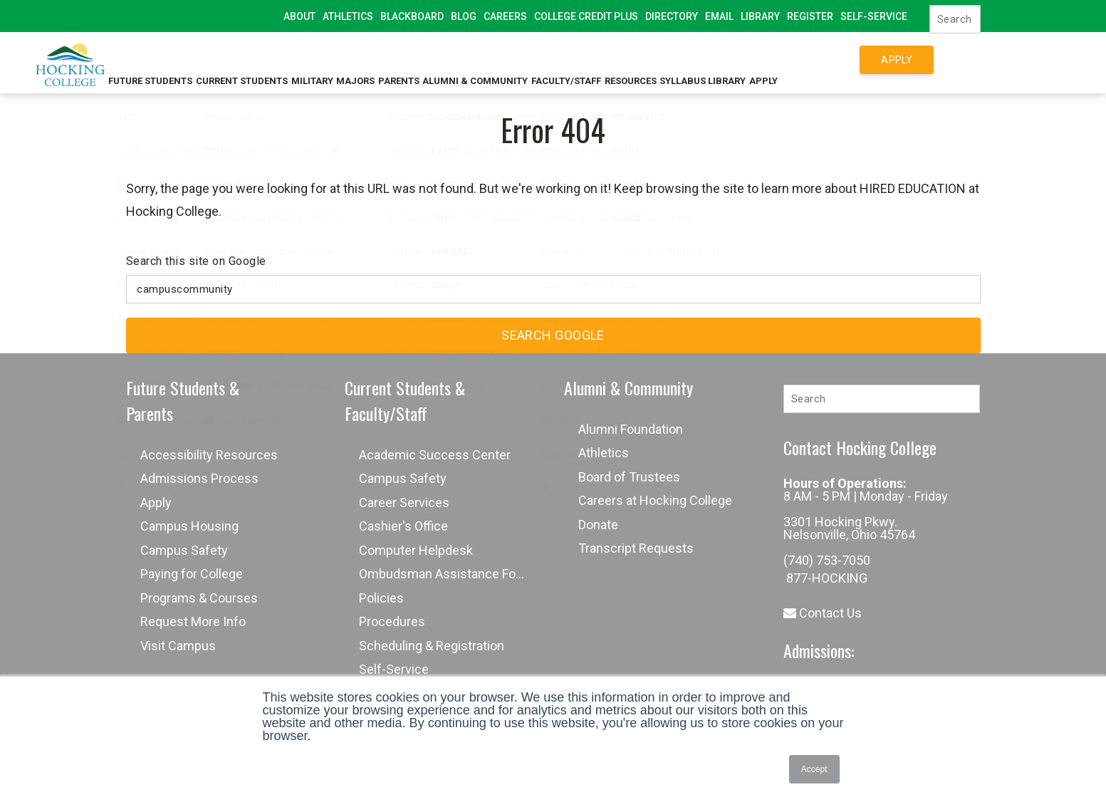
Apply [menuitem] (156, 502)
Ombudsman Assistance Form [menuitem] (445, 573)
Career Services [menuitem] (404, 502)
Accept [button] (814, 769)
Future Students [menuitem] (149, 59)
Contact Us (822, 612)
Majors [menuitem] (386, 59)
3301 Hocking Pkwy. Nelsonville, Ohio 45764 (849, 528)
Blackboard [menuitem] (412, 16)
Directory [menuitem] (671, 16)
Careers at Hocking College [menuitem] (655, 500)
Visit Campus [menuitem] (178, 645)
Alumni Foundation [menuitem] (630, 429)
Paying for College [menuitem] (191, 573)
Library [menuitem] (760, 16)
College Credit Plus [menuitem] (586, 16)
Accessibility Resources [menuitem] (209, 454)
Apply (896, 60)
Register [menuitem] (810, 16)
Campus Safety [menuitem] (184, 550)
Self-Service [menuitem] (873, 16)
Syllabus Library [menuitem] (789, 59)
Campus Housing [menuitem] (189, 526)
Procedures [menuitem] (392, 621)
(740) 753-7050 (826, 560)
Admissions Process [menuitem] (199, 478)
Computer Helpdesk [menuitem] (416, 550)
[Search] (955, 19)
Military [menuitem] (332, 59)
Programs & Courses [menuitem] (199, 597)
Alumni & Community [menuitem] (528, 59)
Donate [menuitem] (598, 524)
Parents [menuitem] (440, 59)
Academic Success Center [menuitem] (435, 454)
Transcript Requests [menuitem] (636, 548)
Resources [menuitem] (705, 59)
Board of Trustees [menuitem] (629, 476)
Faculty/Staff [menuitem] (630, 59)
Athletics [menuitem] (348, 16)
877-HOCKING (825, 578)
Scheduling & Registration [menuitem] (431, 645)
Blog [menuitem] (463, 16)
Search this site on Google (196, 261)
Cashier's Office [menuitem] (403, 526)
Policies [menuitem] (381, 597)
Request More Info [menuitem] (193, 621)
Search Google (553, 335)
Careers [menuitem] (505, 16)
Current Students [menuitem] (251, 59)
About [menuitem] (299, 16)
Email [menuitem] (719, 16)
